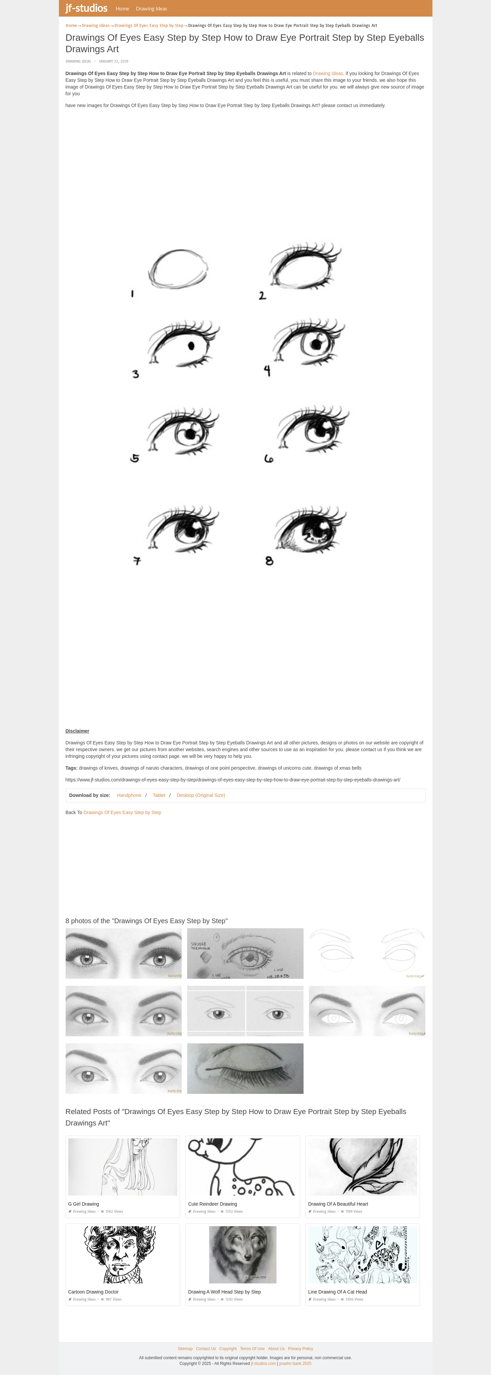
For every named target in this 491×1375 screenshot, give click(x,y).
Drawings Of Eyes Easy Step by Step (122, 812)
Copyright (228, 1348)
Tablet (159, 795)
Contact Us (206, 1348)
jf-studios (86, 8)
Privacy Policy (300, 1348)
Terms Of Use (252, 1348)
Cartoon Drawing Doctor (93, 1292)
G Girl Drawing (83, 1204)
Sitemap (185, 1348)
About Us (276, 1348)
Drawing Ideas (151, 8)
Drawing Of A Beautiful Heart (338, 1204)
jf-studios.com (263, 1363)
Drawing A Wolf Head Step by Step (224, 1292)
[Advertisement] (246, 161)
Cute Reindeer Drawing (212, 1204)
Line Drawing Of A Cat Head (337, 1292)
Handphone (129, 795)
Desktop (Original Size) (201, 795)
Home (122, 8)
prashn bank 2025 (295, 1363)
